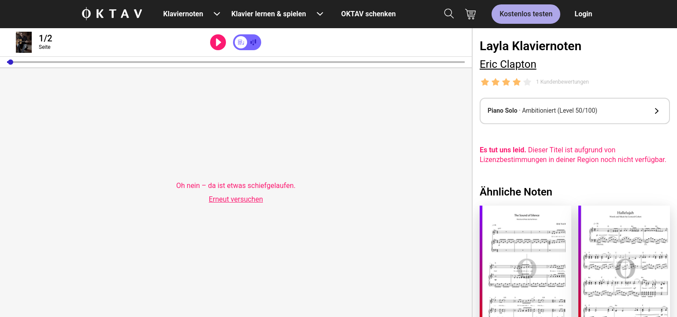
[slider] (236, 62)
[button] (10, 62)
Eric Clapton (508, 64)
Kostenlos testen (525, 14)
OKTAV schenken (368, 14)
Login (583, 14)
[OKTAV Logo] (111, 14)
